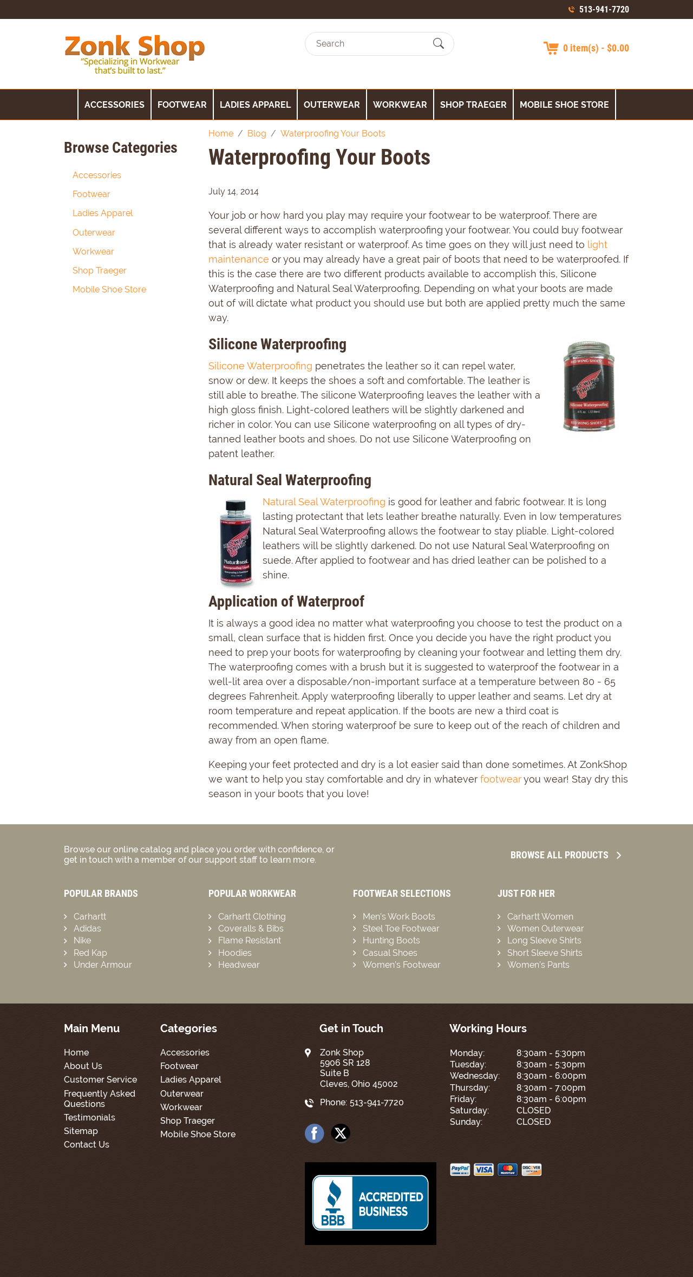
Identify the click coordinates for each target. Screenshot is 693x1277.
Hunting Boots (391, 940)
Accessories (114, 105)
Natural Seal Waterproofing (324, 501)
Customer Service (100, 1079)
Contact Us (86, 1144)
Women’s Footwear (402, 965)
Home (76, 1052)
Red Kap (90, 953)
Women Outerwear (545, 928)
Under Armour (103, 965)
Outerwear (332, 105)
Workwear (400, 105)
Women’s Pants (538, 965)
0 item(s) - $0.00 (596, 48)
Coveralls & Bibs (251, 928)
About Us (83, 1066)
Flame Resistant (249, 940)
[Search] (370, 43)
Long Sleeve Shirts (544, 940)
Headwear (239, 965)
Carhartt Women (540, 916)
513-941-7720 (604, 9)
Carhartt (90, 916)
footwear (500, 779)
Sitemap (81, 1131)
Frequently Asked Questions (99, 1099)
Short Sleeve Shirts (545, 953)
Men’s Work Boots (399, 916)
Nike (82, 940)
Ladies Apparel (255, 105)
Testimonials (89, 1117)
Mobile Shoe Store (564, 105)
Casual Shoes (390, 953)
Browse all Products (566, 855)
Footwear (182, 105)
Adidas (87, 928)
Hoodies (235, 953)
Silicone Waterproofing (260, 366)
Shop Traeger (473, 105)
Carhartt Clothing (252, 916)
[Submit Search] (438, 44)
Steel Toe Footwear (401, 928)
